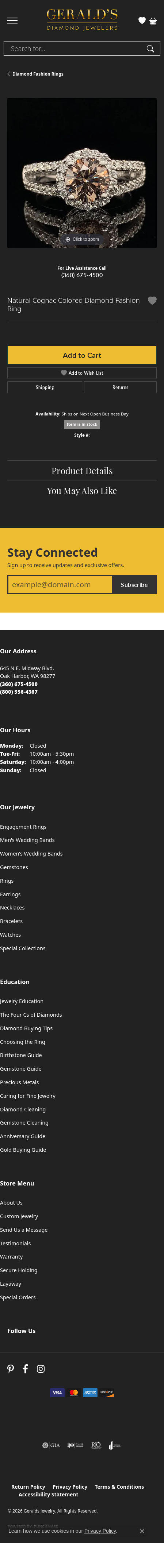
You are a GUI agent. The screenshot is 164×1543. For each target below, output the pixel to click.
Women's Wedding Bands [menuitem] (31, 853)
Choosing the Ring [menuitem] (22, 1041)
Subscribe (134, 584)
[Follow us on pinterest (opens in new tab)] (10, 1368)
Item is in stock (82, 424)
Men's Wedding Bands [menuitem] (27, 839)
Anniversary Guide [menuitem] (22, 1136)
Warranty (11, 1256)
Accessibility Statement (49, 1494)
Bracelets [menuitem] (11, 921)
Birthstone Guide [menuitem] (21, 1055)
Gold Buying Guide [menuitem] (23, 1149)
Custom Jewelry (19, 1216)
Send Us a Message (23, 1229)
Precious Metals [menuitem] (19, 1082)
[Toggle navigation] (12, 20)
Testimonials (15, 1243)
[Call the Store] (19, 683)
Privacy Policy (70, 1486)
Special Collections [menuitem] (23, 948)
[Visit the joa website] (115, 1445)
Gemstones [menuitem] (14, 867)
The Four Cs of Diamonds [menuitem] (31, 1014)
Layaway (10, 1283)
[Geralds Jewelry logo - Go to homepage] (82, 21)
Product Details (82, 470)
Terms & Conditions (119, 1486)
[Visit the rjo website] (96, 1445)
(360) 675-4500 (82, 275)
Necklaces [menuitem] (12, 907)
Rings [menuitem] (7, 880)
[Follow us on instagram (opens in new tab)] (41, 1368)
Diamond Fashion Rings (38, 74)
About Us (11, 1202)
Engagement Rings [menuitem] (23, 826)
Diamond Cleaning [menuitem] (23, 1109)
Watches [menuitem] (10, 934)
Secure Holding (19, 1270)
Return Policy (28, 1486)
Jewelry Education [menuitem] (21, 1001)
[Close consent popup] (142, 1531)
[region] (82, 173)
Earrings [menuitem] (10, 894)
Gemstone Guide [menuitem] (21, 1068)
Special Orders (18, 1297)
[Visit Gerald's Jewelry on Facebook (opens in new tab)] (25, 1368)
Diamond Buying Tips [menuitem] (26, 1028)
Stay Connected (52, 552)
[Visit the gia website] (51, 1445)
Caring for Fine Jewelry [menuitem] (28, 1095)
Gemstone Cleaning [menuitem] (24, 1122)
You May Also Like (82, 490)
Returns (120, 387)
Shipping (45, 387)
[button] (142, 20)
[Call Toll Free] (19, 691)
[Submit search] (151, 48)
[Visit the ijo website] (75, 1445)
